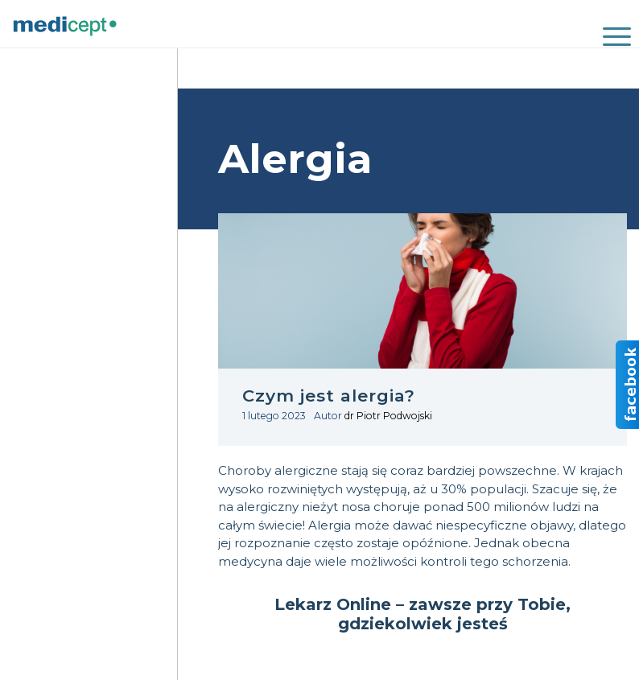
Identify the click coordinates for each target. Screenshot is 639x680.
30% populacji (483, 489)
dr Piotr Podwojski (388, 416)
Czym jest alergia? (328, 395)
